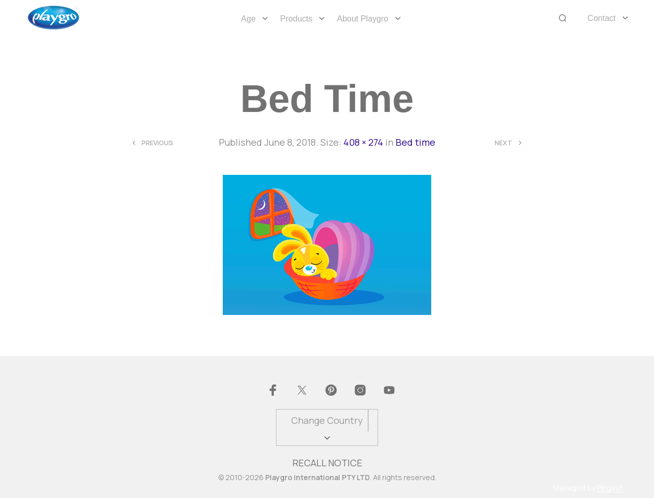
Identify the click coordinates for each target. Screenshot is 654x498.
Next (503, 143)
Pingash (610, 488)
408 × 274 (363, 142)
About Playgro (362, 18)
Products (296, 18)
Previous (157, 143)
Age (248, 18)
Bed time (415, 142)
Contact (602, 18)
